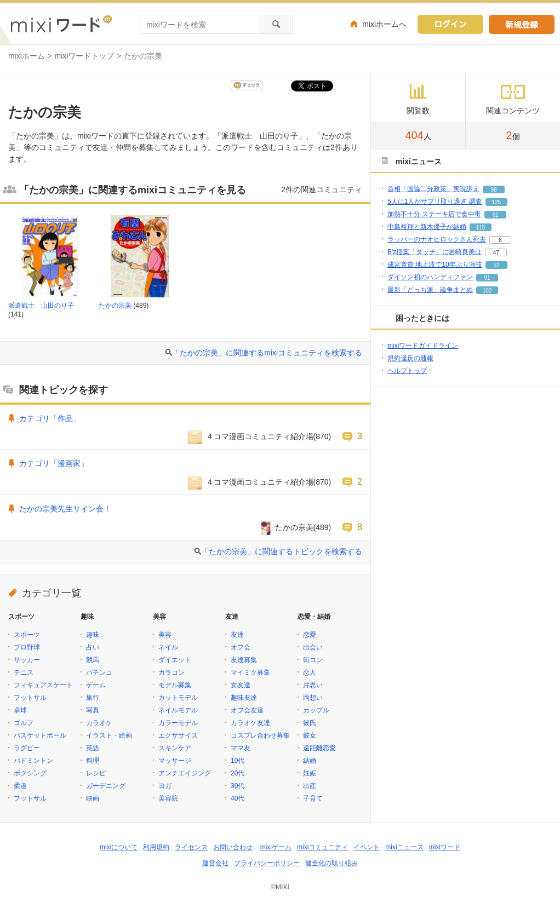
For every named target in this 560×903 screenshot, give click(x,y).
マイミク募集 (250, 672)
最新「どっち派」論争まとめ (430, 290)
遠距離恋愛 (319, 748)
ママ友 (240, 748)
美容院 (168, 798)
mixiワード (444, 847)
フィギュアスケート (43, 685)
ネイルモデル (178, 710)
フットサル (30, 697)
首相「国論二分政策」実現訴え (433, 189)
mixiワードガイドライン (422, 345)
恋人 (309, 672)
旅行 (92, 697)
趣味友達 (244, 697)
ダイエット (174, 660)
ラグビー (27, 748)
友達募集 (244, 660)
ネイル (168, 647)
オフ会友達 (247, 710)
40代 (237, 798)
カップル (316, 710)
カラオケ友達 (250, 723)
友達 (237, 635)
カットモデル (178, 697)
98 (493, 190)
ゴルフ (23, 723)
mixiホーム (26, 55)
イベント (366, 847)
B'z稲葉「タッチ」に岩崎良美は (434, 252)
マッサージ (174, 760)
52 (496, 265)
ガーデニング (105, 786)
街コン (313, 660)
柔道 (20, 786)
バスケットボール (40, 735)
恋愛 (309, 635)
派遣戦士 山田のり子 (41, 305)
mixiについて (119, 847)
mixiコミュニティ (322, 847)
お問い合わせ (233, 847)
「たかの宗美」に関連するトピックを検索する (281, 551)
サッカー (27, 660)
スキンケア (174, 748)
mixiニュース (404, 847)
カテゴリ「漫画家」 (53, 463)
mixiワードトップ (85, 55)
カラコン (171, 672)
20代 (237, 773)
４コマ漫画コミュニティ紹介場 (259, 436)
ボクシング (30, 773)
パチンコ (99, 672)
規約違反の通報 (410, 358)
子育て (313, 798)
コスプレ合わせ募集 (260, 735)
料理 (92, 760)
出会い (313, 647)
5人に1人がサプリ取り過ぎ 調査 (434, 201)
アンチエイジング (184, 773)
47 (496, 253)
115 (480, 228)
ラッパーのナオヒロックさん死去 (436, 239)
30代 (237, 786)
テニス (23, 672)
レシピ (96, 773)
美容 (165, 635)
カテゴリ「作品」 (50, 418)
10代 (237, 760)
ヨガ (165, 786)
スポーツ (27, 635)
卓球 (20, 710)
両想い (313, 697)
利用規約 (156, 847)
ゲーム (96, 685)
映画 (92, 798)
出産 (309, 786)
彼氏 (309, 723)
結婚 (309, 760)
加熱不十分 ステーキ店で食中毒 (434, 214)
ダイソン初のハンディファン (430, 277)
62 (496, 215)
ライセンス (191, 847)
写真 (92, 710)
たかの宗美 (115, 305)
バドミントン (33, 760)
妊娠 (309, 773)
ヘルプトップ (407, 371)
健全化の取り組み (331, 863)
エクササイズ (178, 735)
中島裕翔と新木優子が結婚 (426, 227)
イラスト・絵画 (109, 735)
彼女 (309, 735)
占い (92, 647)
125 (496, 202)
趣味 (92, 635)
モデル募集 (174, 685)
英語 (92, 748)
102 (487, 290)
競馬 (92, 660)
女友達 (240, 685)
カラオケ (99, 723)
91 (487, 278)
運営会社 (215, 863)
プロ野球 (27, 647)
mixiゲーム (276, 847)
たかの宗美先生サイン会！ (65, 508)
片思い (313, 685)
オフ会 (240, 647)
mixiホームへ (384, 24)
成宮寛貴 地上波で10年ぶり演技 (434, 264)
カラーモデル (178, 723)
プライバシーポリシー (267, 863)
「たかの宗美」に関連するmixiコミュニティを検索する (267, 352)
